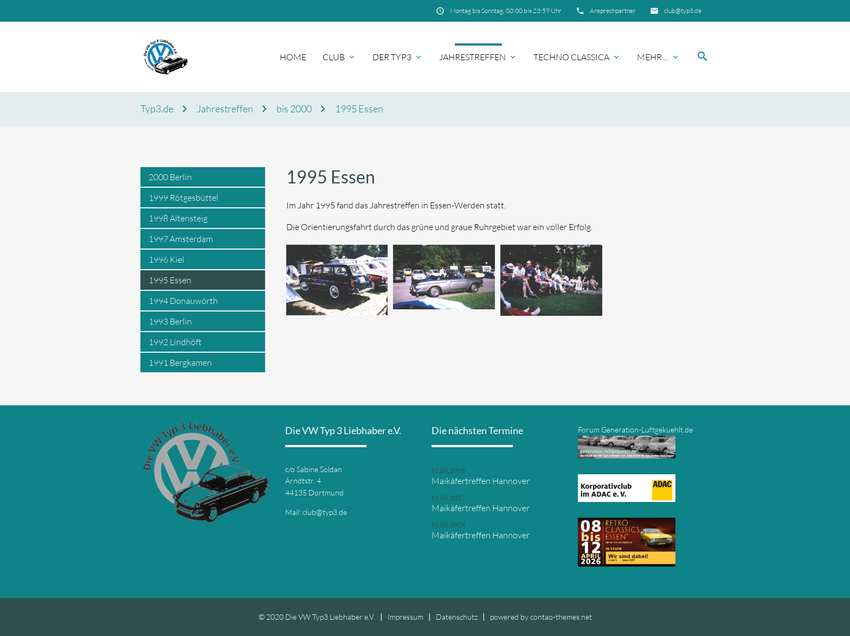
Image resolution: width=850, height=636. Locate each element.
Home (293, 57)
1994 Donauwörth (183, 300)
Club (334, 57)
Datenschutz (457, 616)
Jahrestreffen (472, 57)
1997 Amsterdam (181, 238)
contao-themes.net (561, 616)
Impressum (405, 616)
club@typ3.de (682, 11)
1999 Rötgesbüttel (183, 197)
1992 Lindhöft (175, 341)
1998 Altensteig (178, 218)
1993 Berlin (170, 321)
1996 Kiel (166, 259)
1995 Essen (359, 109)
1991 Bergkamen (180, 362)
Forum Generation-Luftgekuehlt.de (635, 429)
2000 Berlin (170, 176)
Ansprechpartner (613, 11)
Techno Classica (571, 57)
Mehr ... (652, 57)
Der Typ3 (391, 57)
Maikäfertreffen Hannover (481, 480)
